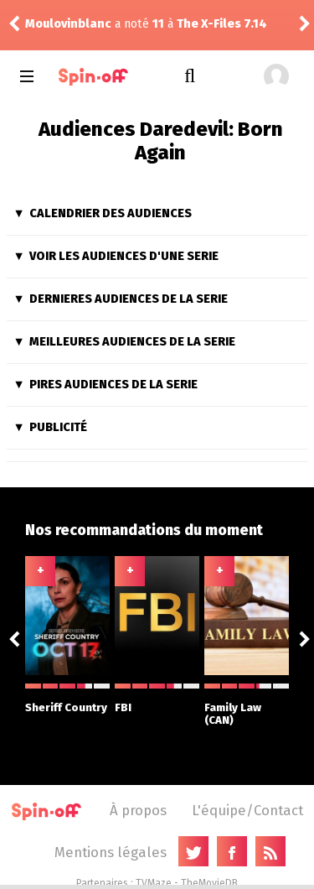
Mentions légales (110, 852)
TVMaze (154, 883)
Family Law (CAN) (246, 705)
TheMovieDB (209, 883)
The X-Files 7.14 (222, 24)
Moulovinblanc (68, 24)
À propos (138, 810)
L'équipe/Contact (247, 810)
